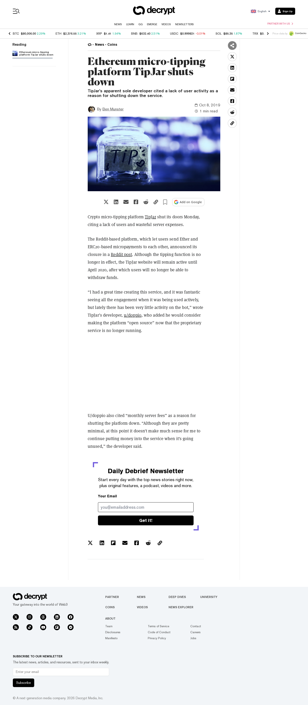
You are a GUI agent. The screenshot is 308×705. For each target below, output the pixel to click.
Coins (110, 607)
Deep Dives (177, 597)
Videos (166, 24)
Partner (112, 597)
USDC (174, 33)
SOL (219, 33)
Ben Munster (113, 109)
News (118, 24)
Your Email (107, 496)
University (208, 597)
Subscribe (23, 683)
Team (109, 626)
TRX (255, 33)
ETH (58, 33)
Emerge (152, 24)
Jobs (193, 638)
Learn (130, 24)
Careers (195, 632)
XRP (99, 33)
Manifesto (111, 638)
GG (140, 24)
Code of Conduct (159, 632)
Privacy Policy (157, 638)
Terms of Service (158, 626)
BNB (134, 33)
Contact (195, 626)
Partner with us (280, 23)
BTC (16, 33)
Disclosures (112, 632)
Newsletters (184, 24)
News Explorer (181, 607)
